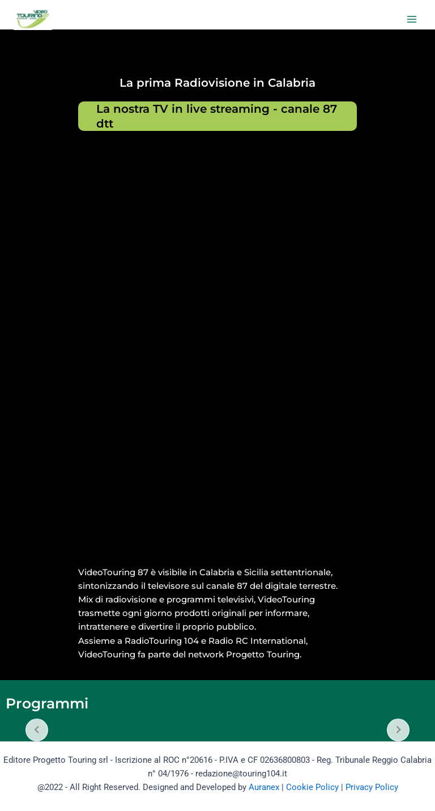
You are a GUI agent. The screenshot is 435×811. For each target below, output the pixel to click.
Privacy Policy (372, 787)
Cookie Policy (312, 787)
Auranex (264, 787)
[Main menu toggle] (412, 19)
